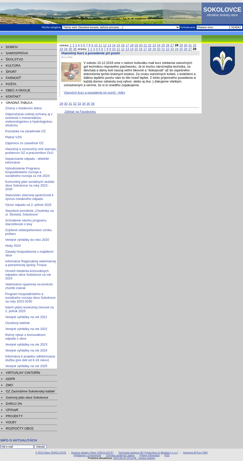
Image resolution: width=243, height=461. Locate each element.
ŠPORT (11, 72)
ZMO (9, 385)
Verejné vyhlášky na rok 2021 (26, 317)
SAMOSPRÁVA (17, 53)
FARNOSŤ (13, 78)
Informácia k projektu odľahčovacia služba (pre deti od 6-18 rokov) (30, 358)
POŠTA (11, 84)
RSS (167, 455)
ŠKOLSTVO (14, 59)
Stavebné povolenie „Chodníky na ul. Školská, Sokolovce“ (29, 212)
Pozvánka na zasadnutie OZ (25, 131)
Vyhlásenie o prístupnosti (87, 455)
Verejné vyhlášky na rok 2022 (26, 329)
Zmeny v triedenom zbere (23, 108)
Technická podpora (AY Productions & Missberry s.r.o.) (148, 452)
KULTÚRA (13, 65)
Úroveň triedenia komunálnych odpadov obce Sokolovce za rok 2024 (28, 274)
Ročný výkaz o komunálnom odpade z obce (25, 336)
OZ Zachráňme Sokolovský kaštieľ (30, 391)
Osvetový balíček (17, 323)
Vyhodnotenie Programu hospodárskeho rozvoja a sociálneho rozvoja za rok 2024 (27, 172)
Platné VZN (13, 137)
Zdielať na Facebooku (80, 111)
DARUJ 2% (14, 404)
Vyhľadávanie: (188, 27)
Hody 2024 (13, 245)
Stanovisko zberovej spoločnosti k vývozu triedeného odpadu (29, 197)
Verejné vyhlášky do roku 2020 (27, 240)
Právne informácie (150, 455)
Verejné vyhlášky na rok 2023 (26, 344)
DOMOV (12, 47)
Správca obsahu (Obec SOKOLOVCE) (92, 452)
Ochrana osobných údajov (120, 455)
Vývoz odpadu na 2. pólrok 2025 (28, 205)
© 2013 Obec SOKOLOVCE (50, 452)
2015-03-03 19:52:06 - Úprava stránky (134, 458)
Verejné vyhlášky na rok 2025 (26, 366)
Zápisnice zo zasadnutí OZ (24, 143)
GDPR (10, 379)
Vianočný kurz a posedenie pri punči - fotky (94, 92)
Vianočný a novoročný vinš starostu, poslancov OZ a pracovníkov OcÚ (31, 151)
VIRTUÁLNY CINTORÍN (23, 373)
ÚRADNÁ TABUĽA (19, 103)
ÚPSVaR (12, 410)
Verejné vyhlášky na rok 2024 (26, 350)
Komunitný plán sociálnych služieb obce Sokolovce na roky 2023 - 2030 (29, 185)
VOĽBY (11, 422)
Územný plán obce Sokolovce (27, 397)
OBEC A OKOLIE (18, 90)
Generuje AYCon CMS (195, 452)
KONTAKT (13, 96)
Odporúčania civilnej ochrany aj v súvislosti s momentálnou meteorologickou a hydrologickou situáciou (29, 119)
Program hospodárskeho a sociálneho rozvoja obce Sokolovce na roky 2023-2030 (30, 297)
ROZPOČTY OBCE (19, 428)
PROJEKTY (14, 416)
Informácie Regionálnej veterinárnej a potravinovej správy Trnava (30, 263)
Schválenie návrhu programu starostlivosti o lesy (25, 222)
